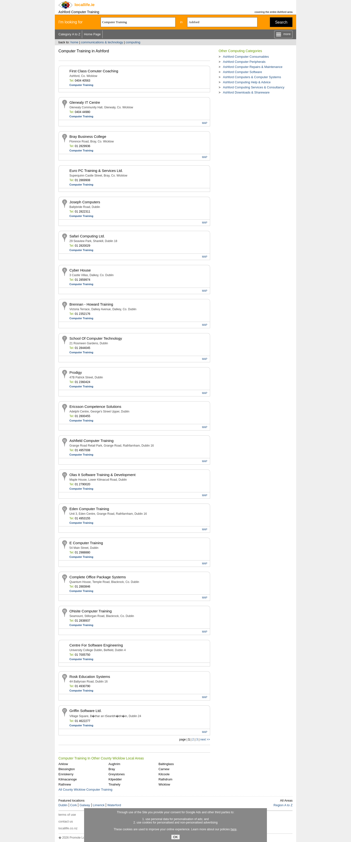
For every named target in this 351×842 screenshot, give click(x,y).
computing (133, 42)
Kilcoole (164, 774)
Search (281, 22)
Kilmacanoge (67, 779)
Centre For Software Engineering (96, 645)
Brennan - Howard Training (91, 304)
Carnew (163, 769)
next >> (205, 739)
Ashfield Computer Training (91, 441)
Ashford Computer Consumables (246, 56)
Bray (111, 769)
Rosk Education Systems (89, 676)
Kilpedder (115, 779)
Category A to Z (69, 34)
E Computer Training (86, 543)
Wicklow (164, 784)
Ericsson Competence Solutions (95, 406)
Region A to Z (282, 805)
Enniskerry (65, 774)
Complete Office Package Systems (97, 577)
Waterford (114, 805)
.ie (85, 4)
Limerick (99, 805)
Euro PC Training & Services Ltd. (96, 170)
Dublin (63, 805)
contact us (65, 821)
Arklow (63, 764)
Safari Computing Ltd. (87, 236)
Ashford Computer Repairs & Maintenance (252, 67)
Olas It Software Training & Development (102, 475)
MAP (204, 123)
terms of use (67, 814)
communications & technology (102, 42)
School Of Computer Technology (95, 338)
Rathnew (64, 784)
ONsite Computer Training (90, 611)
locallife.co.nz (68, 828)
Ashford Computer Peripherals (244, 62)
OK (175, 837)
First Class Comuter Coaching (93, 71)
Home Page (92, 34)
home (74, 42)
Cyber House (80, 270)
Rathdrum (165, 779)
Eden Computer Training (89, 509)
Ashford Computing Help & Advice (247, 82)
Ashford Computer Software (242, 72)
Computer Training (81, 85)
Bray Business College (87, 136)
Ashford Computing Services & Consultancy (253, 87)
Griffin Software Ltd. (85, 711)
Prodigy (75, 372)
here (233, 829)
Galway (84, 805)
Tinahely (114, 784)
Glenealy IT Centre (84, 102)
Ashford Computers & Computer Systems (252, 77)
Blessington (66, 769)
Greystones (116, 774)
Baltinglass (166, 764)
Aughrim (114, 764)
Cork (73, 805)
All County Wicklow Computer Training (85, 789)
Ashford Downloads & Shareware (246, 92)
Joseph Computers (84, 202)
